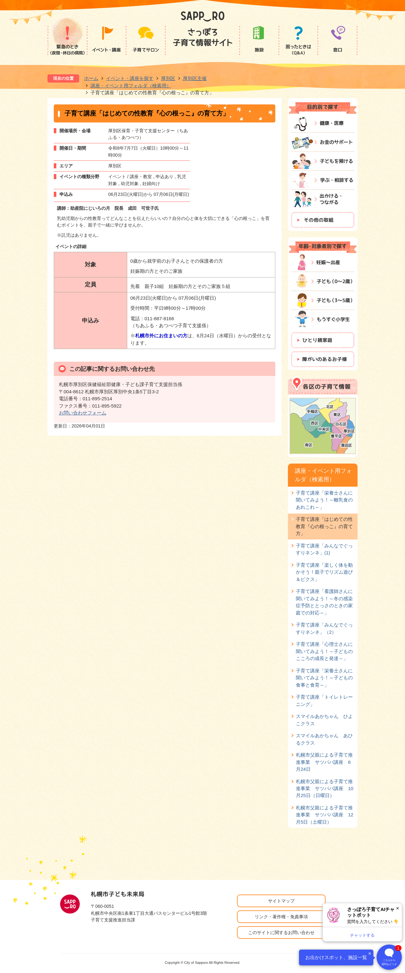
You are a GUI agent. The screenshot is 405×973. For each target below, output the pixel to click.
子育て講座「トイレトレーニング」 (324, 700)
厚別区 (168, 78)
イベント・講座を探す (129, 78)
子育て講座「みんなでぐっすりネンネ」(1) (324, 549)
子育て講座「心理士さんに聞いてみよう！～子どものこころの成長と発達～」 (324, 651)
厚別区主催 (195, 78)
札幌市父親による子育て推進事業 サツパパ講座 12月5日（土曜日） (324, 815)
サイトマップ (281, 900)
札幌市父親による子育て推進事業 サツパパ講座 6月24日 (324, 762)
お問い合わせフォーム (82, 412)
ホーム (91, 78)
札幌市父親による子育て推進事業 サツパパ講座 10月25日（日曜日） (324, 788)
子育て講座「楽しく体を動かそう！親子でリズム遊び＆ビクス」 (324, 572)
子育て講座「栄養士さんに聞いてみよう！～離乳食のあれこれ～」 (324, 500)
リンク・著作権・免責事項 (281, 916)
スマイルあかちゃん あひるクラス (324, 739)
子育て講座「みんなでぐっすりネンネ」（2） (324, 628)
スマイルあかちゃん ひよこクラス (324, 720)
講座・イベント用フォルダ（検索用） (130, 85)
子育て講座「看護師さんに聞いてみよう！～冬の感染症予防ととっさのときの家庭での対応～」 (324, 602)
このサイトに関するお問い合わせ (281, 932)
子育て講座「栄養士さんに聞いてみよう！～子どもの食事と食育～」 (324, 678)
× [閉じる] (397, 908)
